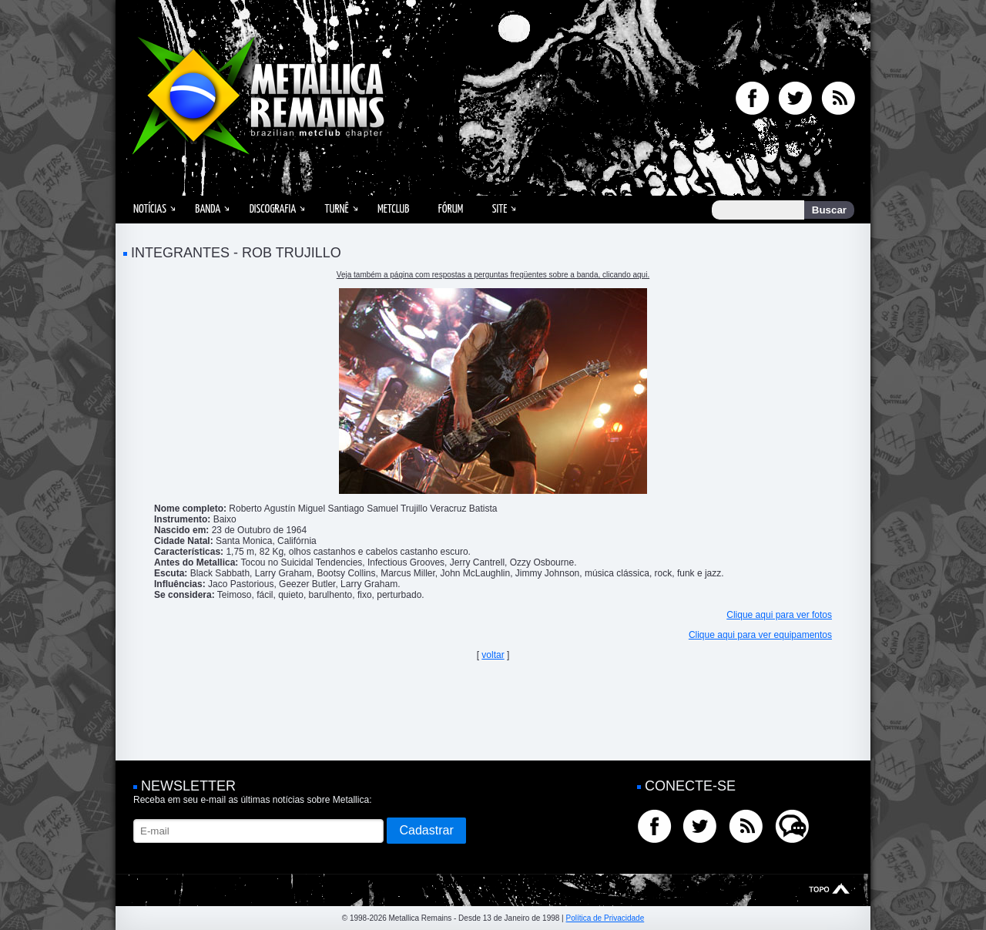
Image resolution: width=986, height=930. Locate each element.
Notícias (149, 209)
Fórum (450, 209)
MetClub (393, 209)
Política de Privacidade (604, 918)
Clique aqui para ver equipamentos (760, 635)
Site (500, 209)
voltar (492, 655)
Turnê (337, 209)
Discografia (273, 209)
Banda (207, 209)
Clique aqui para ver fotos (779, 614)
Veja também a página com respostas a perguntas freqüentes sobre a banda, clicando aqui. (493, 274)
